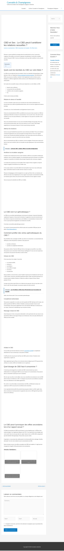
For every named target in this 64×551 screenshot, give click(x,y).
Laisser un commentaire (9, 48)
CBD (17, 48)
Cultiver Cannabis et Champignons (36, 8)
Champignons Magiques (52, 8)
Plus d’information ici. (12, 229)
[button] (61, 8)
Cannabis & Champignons (22, 2)
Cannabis (23, 8)
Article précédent (6, 486)
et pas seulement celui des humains (26, 75)
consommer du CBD (28, 351)
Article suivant (42, 486)
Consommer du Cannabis (23, 48)
